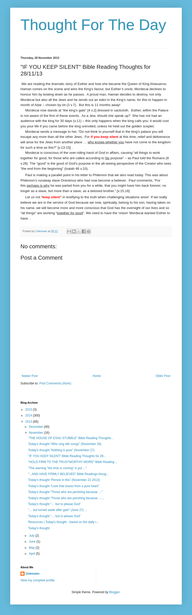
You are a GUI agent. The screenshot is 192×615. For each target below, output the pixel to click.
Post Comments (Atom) (55, 383)
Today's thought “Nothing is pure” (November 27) (61, 450)
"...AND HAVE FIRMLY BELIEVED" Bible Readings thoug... (68, 474)
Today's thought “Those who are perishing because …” (65, 492)
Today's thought (39, 528)
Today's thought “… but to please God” (54, 504)
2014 (29, 415)
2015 (29, 409)
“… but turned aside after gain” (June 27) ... (57, 510)
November (36, 432)
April (32, 553)
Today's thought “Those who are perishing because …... (66, 498)
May (32, 548)
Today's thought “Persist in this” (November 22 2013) (64, 480)
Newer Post (30, 376)
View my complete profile (37, 580)
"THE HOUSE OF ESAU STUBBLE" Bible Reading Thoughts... (71, 438)
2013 (29, 421)
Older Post (163, 376)
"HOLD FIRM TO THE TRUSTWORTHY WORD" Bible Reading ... (73, 462)
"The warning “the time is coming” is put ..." (57, 468)
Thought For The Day (93, 24)
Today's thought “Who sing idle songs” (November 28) (64, 444)
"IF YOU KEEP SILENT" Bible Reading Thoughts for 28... (67, 456)
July (32, 535)
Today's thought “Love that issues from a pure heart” (63, 486)
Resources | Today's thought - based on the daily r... (63, 522)
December (36, 427)
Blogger (114, 592)
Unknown (32, 573)
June (32, 541)
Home (97, 376)
